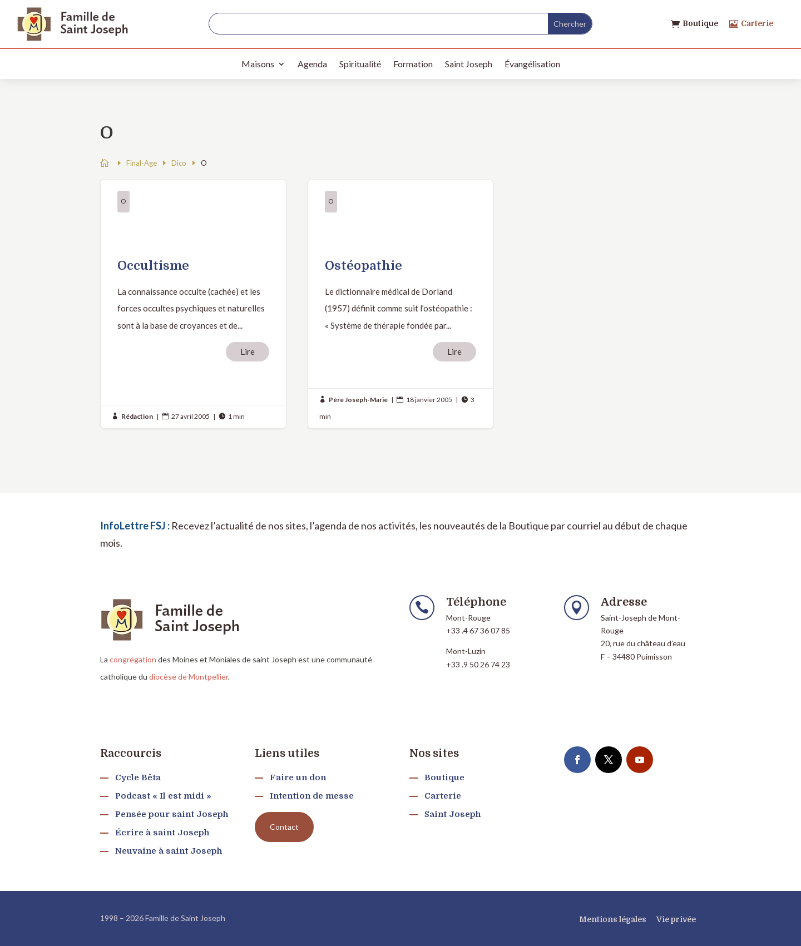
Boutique (700, 23)
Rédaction (137, 416)
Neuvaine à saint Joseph (168, 851)
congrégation (133, 659)
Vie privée (676, 919)
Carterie (757, 23)
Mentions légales (612, 919)
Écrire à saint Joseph (162, 833)
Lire (247, 351)
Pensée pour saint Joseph (171, 814)
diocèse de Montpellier (188, 676)
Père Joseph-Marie (358, 399)
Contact (284, 826)
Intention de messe (312, 796)
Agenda (312, 63)
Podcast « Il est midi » (163, 796)
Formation (413, 63)
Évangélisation (532, 63)
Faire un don (298, 777)
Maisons (257, 63)
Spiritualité (360, 63)
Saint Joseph (468, 63)
